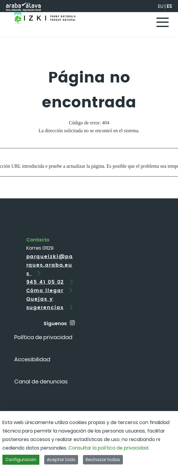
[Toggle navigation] (163, 22)
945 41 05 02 (45, 282)
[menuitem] (43, 337)
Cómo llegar (45, 291)
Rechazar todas (103, 460)
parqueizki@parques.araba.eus (49, 265)
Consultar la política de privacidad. (108, 447)
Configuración (20, 460)
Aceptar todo (61, 460)
